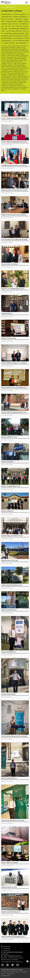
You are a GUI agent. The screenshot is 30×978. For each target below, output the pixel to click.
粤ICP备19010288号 (5, 975)
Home (2, 7)
